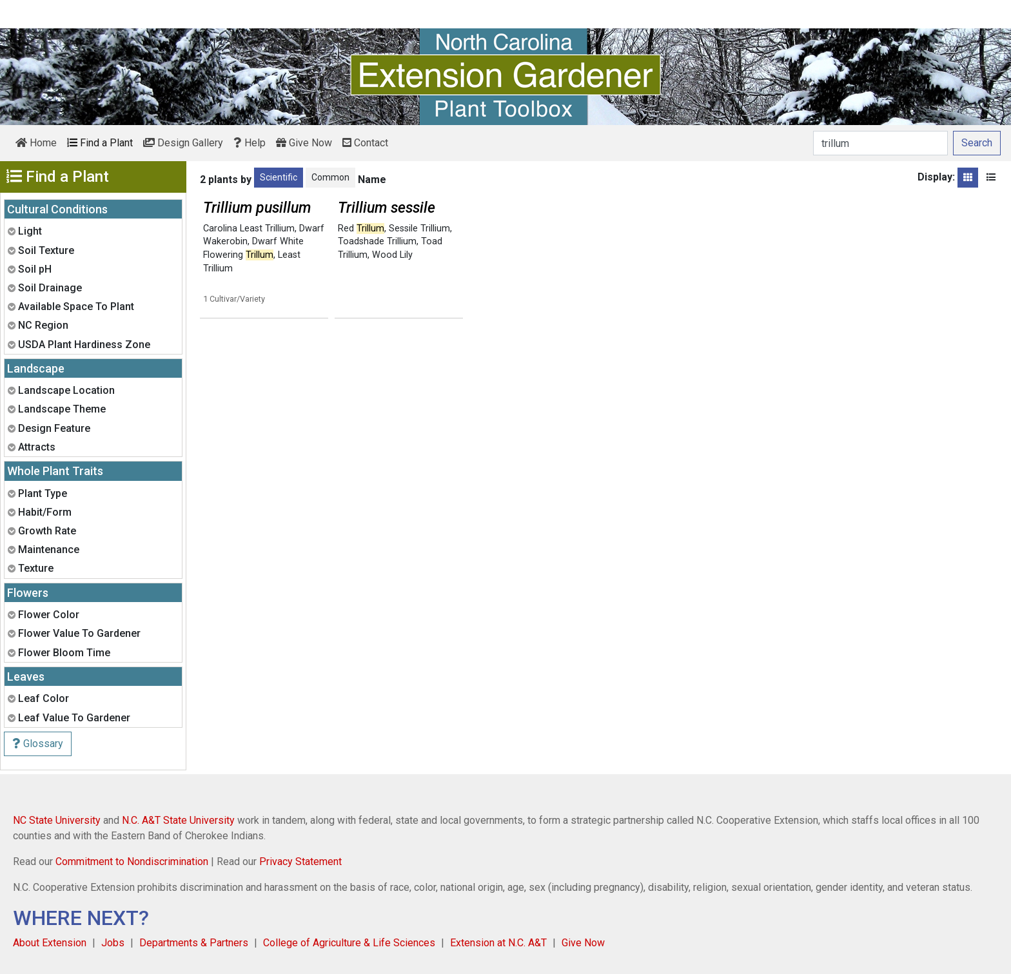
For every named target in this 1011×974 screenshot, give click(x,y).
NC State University (57, 820)
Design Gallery (183, 143)
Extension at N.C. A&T (498, 943)
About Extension (49, 943)
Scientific (278, 177)
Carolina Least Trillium (249, 228)
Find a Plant (100, 143)
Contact (365, 143)
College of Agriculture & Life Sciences (349, 943)
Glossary (37, 743)
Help (249, 143)
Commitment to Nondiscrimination (131, 861)
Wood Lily (392, 254)
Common (330, 177)
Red (361, 228)
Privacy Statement (300, 861)
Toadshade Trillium (377, 241)
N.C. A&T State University (178, 820)
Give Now (304, 143)
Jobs (112, 943)
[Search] (880, 143)
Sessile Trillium (419, 228)
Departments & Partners (193, 943)
